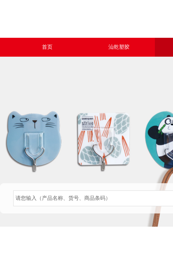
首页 (47, 47)
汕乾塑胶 (119, 47)
